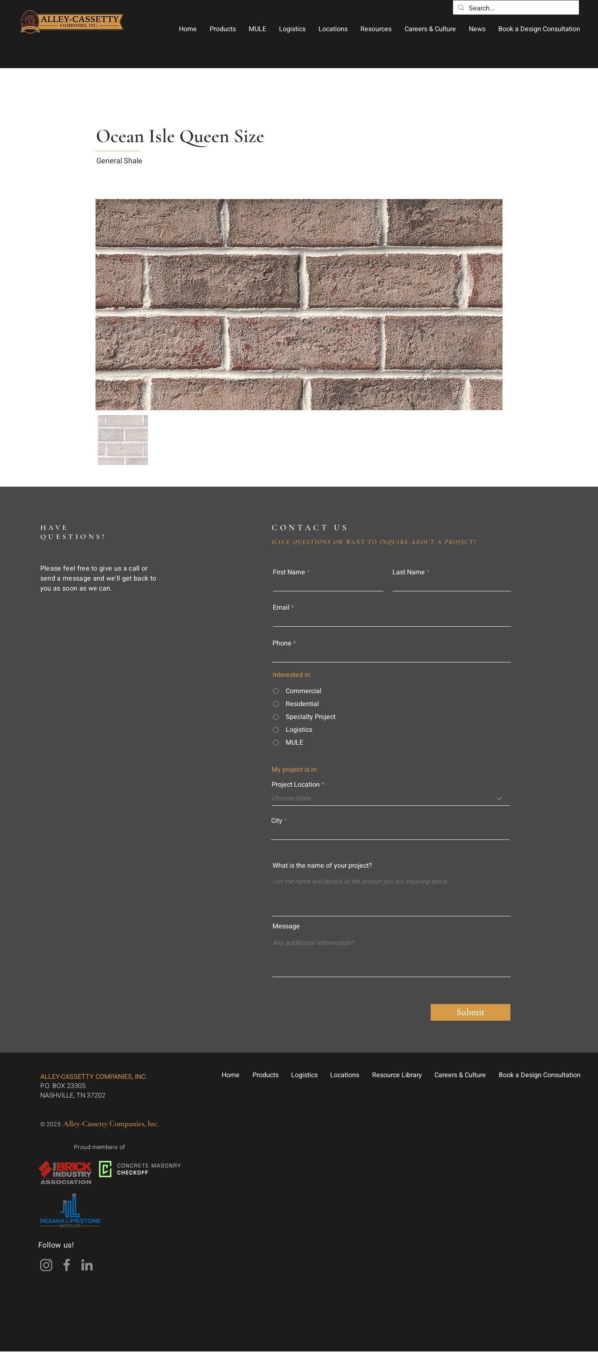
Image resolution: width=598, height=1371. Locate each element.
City (276, 820)
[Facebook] (67, 1265)
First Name (289, 572)
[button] (222, 29)
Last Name (408, 572)
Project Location (296, 784)
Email (281, 607)
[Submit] (470, 1012)
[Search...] (515, 8)
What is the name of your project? (322, 865)
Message (286, 926)
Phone (282, 643)
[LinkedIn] (87, 1265)
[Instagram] (46, 1265)
